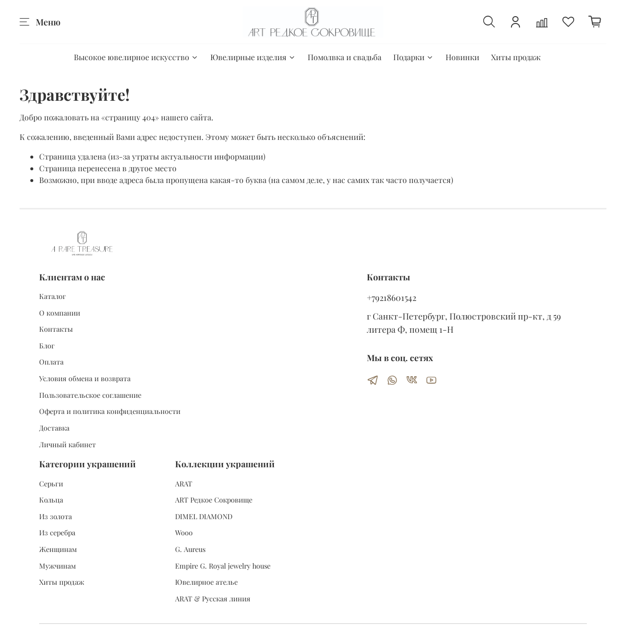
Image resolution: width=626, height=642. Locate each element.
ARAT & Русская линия (212, 598)
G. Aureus (190, 549)
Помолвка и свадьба (344, 57)
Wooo (184, 532)
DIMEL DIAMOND (203, 516)
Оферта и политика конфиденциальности (109, 411)
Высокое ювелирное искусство (136, 57)
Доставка (54, 428)
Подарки (413, 57)
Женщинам (58, 549)
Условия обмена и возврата (85, 378)
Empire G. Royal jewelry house (222, 566)
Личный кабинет (67, 444)
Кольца (51, 499)
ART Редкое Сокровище (213, 499)
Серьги (51, 483)
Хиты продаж (515, 57)
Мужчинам (57, 566)
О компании (59, 313)
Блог (47, 345)
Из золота (55, 516)
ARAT (183, 483)
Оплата (51, 362)
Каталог (52, 296)
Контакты (56, 329)
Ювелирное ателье (206, 582)
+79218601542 (391, 297)
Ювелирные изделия (253, 57)
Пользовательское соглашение (90, 395)
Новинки (462, 57)
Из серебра (57, 532)
